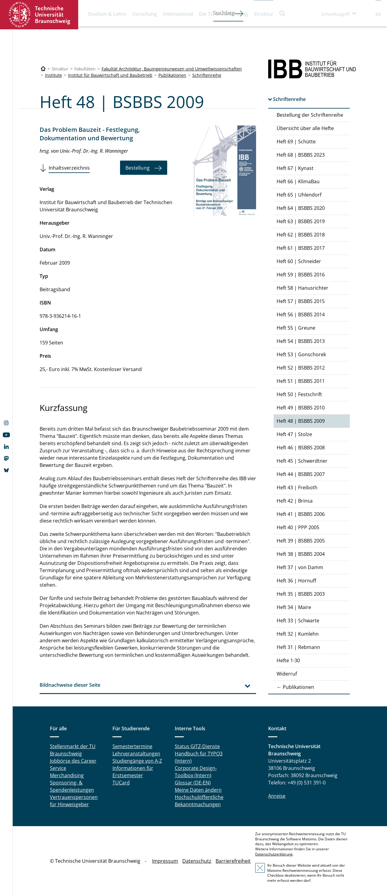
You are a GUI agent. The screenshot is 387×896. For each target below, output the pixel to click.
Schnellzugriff (335, 14)
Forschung (144, 14)
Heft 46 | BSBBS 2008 (301, 447)
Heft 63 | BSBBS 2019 (301, 221)
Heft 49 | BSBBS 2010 (301, 407)
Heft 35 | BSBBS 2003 (301, 594)
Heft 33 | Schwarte (298, 620)
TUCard (121, 782)
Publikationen (172, 75)
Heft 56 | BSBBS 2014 (301, 314)
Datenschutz (196, 861)
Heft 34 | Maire (294, 607)
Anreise (276, 796)
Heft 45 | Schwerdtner (302, 461)
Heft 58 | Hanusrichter (302, 288)
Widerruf (287, 673)
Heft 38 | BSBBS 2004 (301, 554)
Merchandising (67, 775)
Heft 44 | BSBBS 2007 (301, 474)
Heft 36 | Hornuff (296, 580)
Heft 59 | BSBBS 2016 (301, 274)
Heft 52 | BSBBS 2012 (301, 367)
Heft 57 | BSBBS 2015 (301, 301)
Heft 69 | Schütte (296, 141)
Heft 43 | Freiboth (297, 487)
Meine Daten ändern (198, 790)
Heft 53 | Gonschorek (301, 354)
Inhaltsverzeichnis (69, 168)
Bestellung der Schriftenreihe (310, 115)
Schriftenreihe (206, 75)
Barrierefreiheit (233, 861)
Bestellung (137, 168)
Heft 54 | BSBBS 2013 (301, 341)
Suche (282, 13)
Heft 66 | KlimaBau (298, 181)
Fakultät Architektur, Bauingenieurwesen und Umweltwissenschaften (172, 69)
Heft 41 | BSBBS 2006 (301, 514)
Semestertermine (132, 746)
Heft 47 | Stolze (294, 434)
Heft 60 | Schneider (299, 261)
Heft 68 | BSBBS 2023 (301, 155)
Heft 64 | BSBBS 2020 (301, 208)
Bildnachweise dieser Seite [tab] (70, 685)
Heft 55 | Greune (296, 327)
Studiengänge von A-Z (137, 761)
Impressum (165, 861)
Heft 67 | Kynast (295, 168)
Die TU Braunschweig (223, 14)
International (178, 14)
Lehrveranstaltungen (136, 753)
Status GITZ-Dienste (197, 746)
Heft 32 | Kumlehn (298, 633)
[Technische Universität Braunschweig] (43, 69)
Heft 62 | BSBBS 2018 (301, 234)
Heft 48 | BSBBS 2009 (301, 421)
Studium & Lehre (107, 14)
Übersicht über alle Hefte (305, 128)
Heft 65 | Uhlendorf (299, 194)
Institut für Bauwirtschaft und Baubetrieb (110, 75)
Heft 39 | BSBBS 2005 (301, 540)
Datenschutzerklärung (274, 854)
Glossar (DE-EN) (193, 782)
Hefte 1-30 (288, 660)
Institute (53, 75)
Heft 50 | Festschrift (299, 394)
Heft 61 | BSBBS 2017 (301, 248)
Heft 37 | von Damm (300, 567)
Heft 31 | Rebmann (298, 647)
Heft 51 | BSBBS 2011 (301, 381)
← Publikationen (295, 687)
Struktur (263, 14)
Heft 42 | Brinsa (295, 500)
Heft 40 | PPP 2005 (298, 527)
